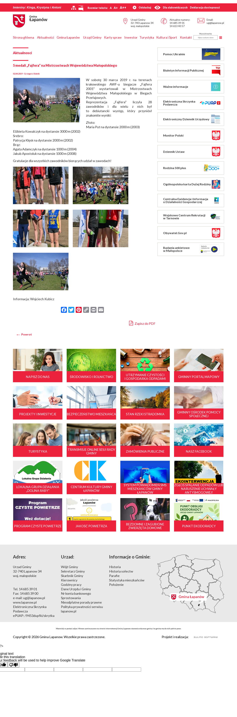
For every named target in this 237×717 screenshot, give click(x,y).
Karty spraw (113, 37)
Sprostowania (71, 598)
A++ (123, 8)
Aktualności (45, 37)
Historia (115, 567)
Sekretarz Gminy (73, 571)
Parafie (114, 576)
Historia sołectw (121, 571)
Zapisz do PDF (142, 323)
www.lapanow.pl (25, 602)
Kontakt (186, 37)
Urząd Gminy (92, 37)
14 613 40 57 (177, 26)
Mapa (190, 584)
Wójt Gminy (69, 567)
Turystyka (146, 37)
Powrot (26, 334)
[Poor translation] (13, 664)
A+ (116, 7)
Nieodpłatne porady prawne (81, 602)
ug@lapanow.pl (215, 22)
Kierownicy (69, 580)
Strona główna (23, 37)
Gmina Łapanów (68, 37)
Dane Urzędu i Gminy (76, 589)
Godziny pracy (71, 585)
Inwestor (131, 37)
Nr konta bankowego (76, 593)
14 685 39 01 (177, 22)
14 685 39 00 (29, 593)
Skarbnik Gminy (72, 576)
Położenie (116, 585)
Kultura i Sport (166, 37)
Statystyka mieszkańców (126, 580)
